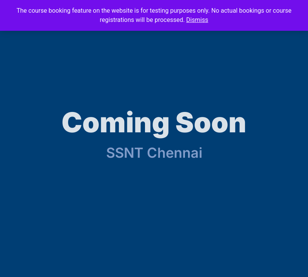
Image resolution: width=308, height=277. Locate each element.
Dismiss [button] (197, 19)
